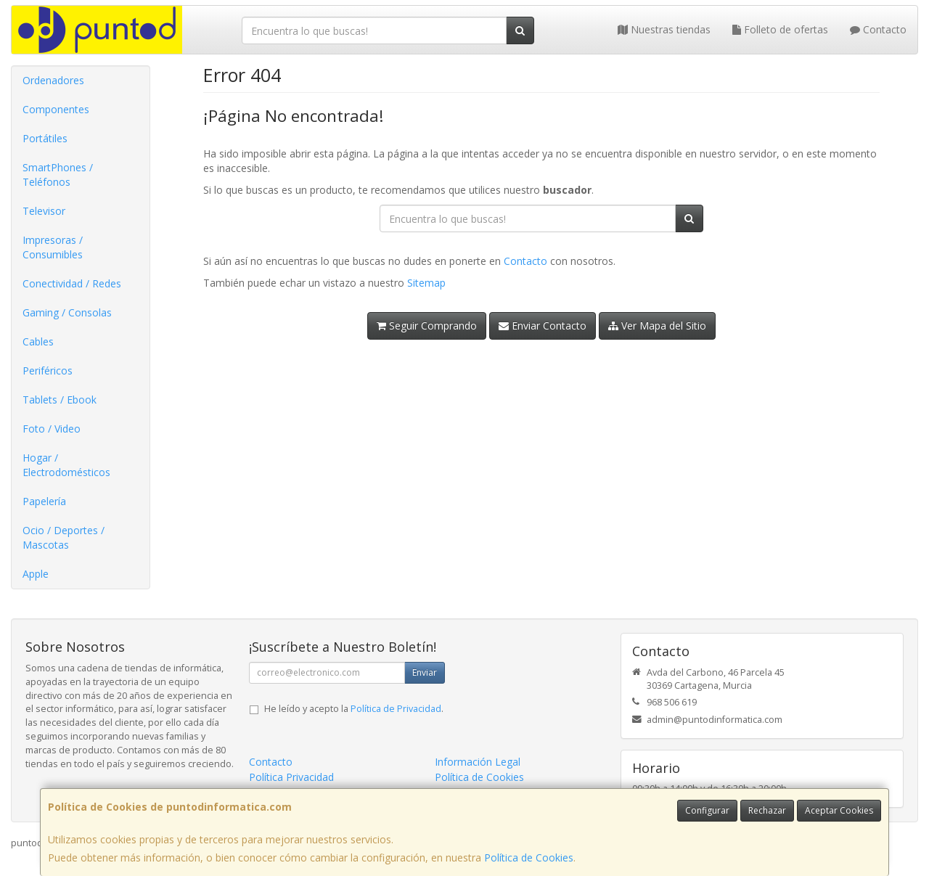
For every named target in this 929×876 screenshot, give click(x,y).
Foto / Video (51, 428)
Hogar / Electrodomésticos (66, 465)
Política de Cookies (528, 857)
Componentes (55, 109)
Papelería (44, 501)
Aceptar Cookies (839, 810)
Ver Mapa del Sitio (657, 325)
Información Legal (477, 762)
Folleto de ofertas (780, 29)
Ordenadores (53, 80)
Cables (38, 341)
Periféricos (47, 370)
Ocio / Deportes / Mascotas (63, 537)
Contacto (878, 29)
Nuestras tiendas (664, 29)
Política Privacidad (291, 777)
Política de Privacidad (396, 709)
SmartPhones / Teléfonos (57, 174)
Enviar (424, 672)
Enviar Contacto (542, 325)
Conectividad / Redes (71, 283)
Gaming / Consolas (67, 312)
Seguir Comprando (427, 325)
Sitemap (426, 283)
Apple (35, 574)
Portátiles (44, 138)
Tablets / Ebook (59, 399)
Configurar (707, 810)
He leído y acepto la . (353, 709)
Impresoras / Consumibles (52, 247)
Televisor (43, 211)
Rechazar (767, 810)
